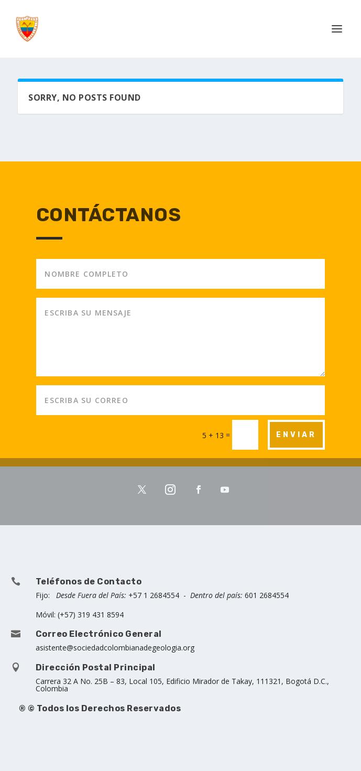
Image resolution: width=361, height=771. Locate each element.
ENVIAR (296, 434)
